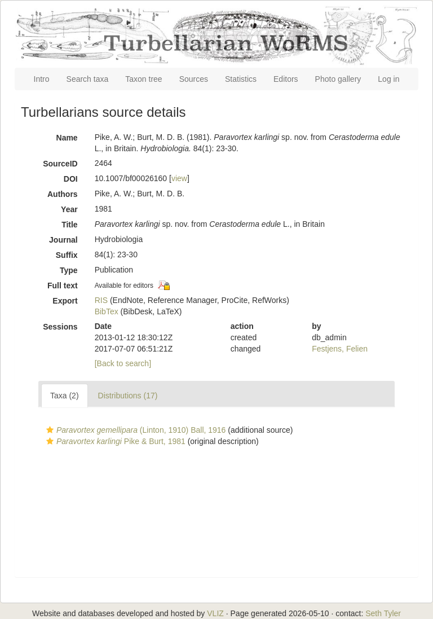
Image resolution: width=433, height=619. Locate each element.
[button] (49, 430)
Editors (285, 79)
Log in (388, 79)
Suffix (67, 255)
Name (67, 137)
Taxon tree (143, 79)
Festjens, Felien (340, 348)
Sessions (60, 326)
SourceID (60, 163)
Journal (63, 239)
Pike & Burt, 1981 (114, 441)
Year (69, 209)
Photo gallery (338, 79)
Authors (62, 194)
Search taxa (88, 79)
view (179, 178)
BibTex (106, 311)
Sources (193, 79)
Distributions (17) (128, 395)
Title (69, 224)
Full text (62, 285)
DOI (71, 178)
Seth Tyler (383, 613)
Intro (42, 79)
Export (64, 300)
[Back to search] (123, 363)
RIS (101, 300)
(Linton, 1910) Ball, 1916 (134, 429)
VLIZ (215, 613)
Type (69, 270)
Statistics (241, 79)
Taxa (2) (64, 395)
